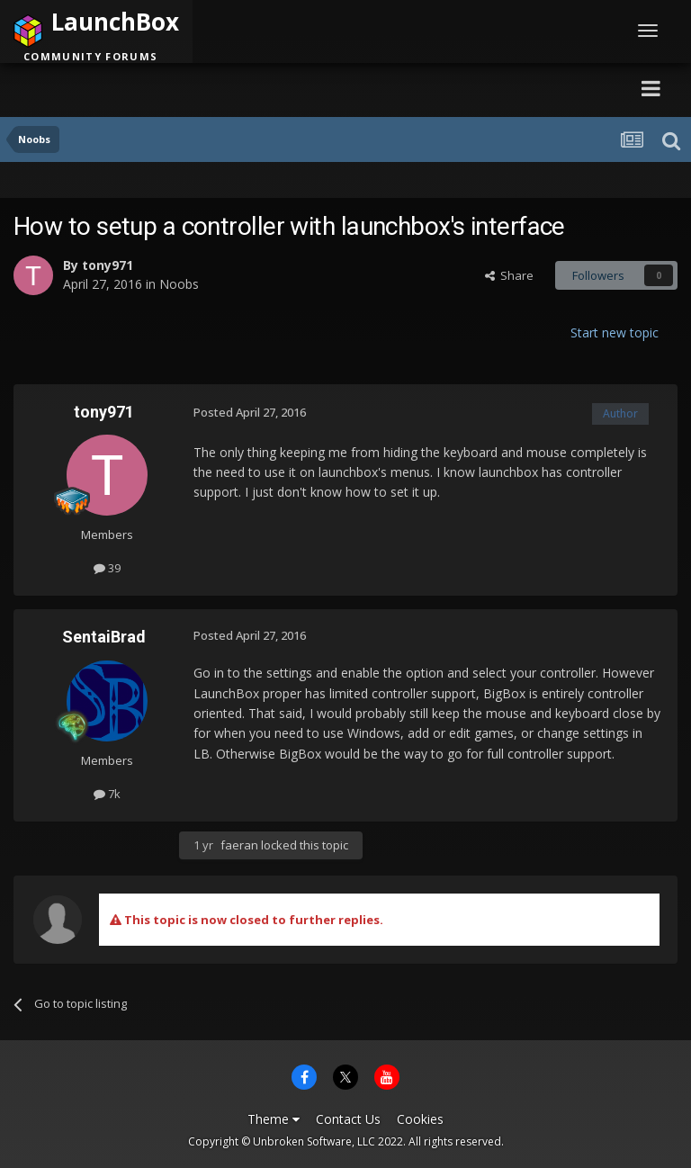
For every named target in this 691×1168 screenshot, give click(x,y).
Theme (273, 1119)
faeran (239, 845)
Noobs (179, 283)
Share (509, 275)
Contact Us (348, 1119)
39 (107, 568)
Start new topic (614, 332)
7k (107, 794)
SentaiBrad (104, 636)
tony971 (107, 265)
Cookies (420, 1119)
